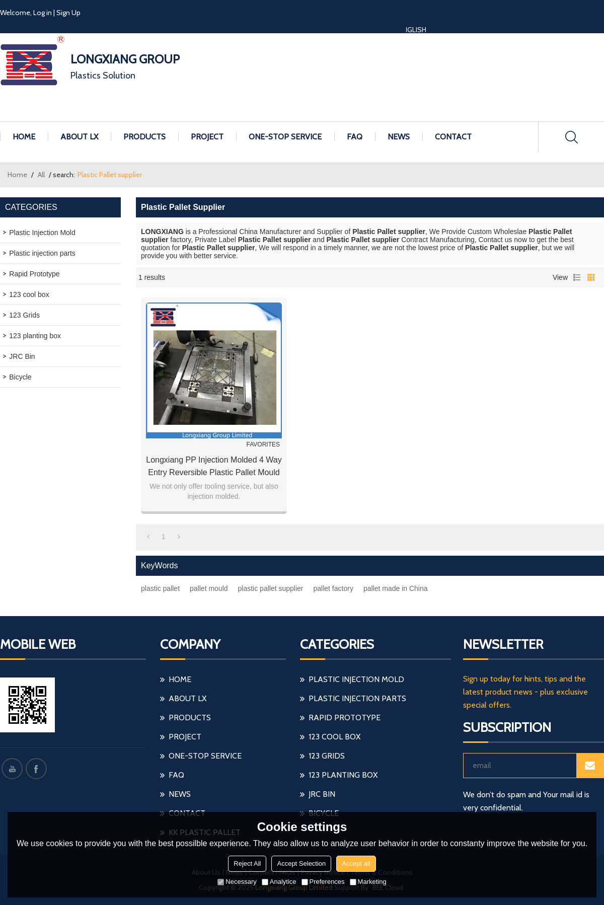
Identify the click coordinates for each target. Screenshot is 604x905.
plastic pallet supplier (271, 588)
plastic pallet (160, 588)
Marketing (368, 881)
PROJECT (207, 136)
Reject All (247, 863)
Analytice (279, 881)
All (41, 174)
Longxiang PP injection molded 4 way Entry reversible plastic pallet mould (214, 466)
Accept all (356, 863)
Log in (42, 12)
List (577, 277)
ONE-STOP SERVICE (285, 136)
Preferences (323, 881)
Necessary (236, 881)
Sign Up (68, 12)
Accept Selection (301, 863)
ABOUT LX (79, 136)
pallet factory (333, 588)
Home (17, 174)
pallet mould (209, 588)
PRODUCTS (144, 136)
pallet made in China (395, 588)
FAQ (354, 136)
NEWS (399, 136)
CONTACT (453, 136)
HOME (24, 136)
